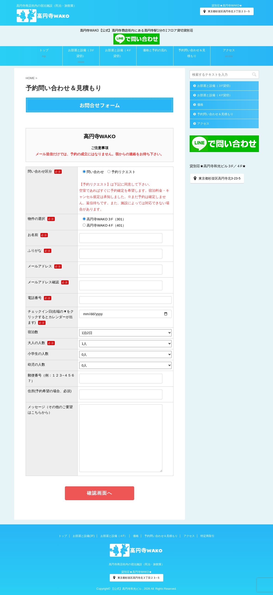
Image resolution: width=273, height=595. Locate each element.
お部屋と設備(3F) (83, 536)
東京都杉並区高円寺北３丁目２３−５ (226, 11)
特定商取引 (207, 536)
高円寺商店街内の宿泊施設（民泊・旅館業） (136, 564)
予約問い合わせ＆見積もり (191, 53)
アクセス (229, 50)
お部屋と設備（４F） (113, 536)
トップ (44, 50)
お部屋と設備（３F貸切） (81, 53)
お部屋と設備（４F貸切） (118, 53)
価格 (200, 104)
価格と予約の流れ (155, 50)
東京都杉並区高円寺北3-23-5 (217, 178)
